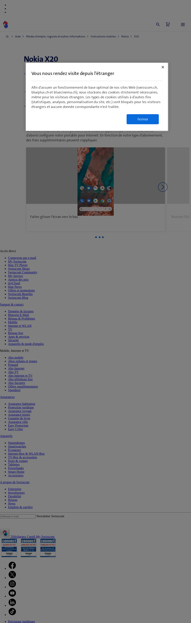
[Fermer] (162, 67)
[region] (97, 96)
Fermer (142, 119)
